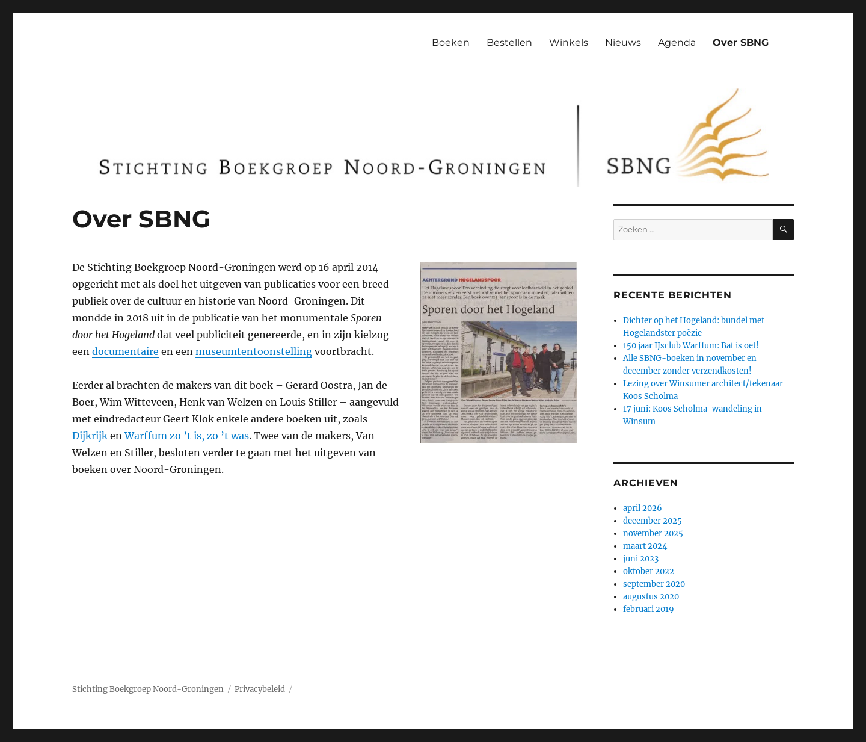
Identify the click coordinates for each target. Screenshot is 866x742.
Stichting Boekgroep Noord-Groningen (148, 689)
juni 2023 (641, 559)
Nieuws (623, 42)
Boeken (451, 42)
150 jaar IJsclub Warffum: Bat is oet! (691, 346)
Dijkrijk (90, 436)
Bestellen (509, 42)
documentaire (125, 351)
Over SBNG (741, 42)
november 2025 (653, 533)
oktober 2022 (648, 571)
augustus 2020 (651, 597)
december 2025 (652, 521)
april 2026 (642, 508)
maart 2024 (645, 546)
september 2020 (654, 584)
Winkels (568, 42)
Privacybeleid (260, 689)
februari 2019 (648, 609)
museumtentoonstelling (253, 351)
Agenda (677, 42)
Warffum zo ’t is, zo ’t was (186, 436)
